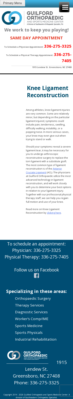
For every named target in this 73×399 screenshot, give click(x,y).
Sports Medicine (29, 325)
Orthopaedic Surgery (33, 298)
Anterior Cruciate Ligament (44, 170)
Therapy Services (29, 305)
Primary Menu (12, 3)
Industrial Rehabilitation (35, 339)
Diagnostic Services (31, 312)
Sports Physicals (29, 332)
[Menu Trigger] (64, 7)
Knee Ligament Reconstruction (48, 91)
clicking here (54, 212)
